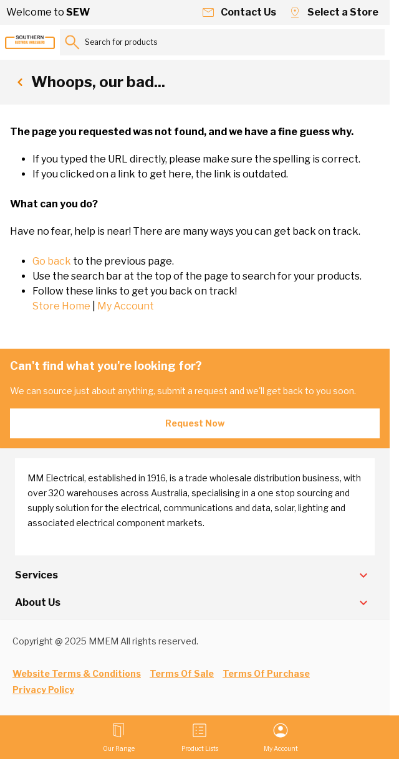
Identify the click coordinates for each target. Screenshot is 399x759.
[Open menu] (118, 737)
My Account (125, 306)
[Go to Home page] (30, 42)
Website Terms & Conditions (76, 673)
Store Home (61, 306)
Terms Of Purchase (266, 673)
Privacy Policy (43, 689)
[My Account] (280, 737)
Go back (51, 261)
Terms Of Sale (182, 673)
